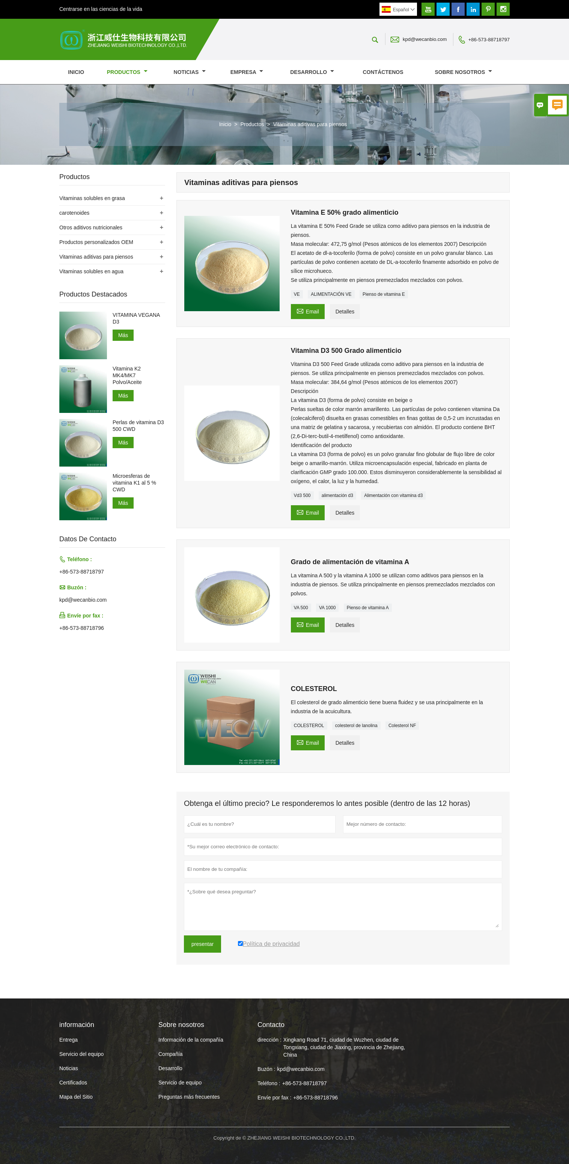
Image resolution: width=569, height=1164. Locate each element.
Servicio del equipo (81, 1054)
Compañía (170, 1054)
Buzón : (266, 1069)
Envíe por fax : (274, 1098)
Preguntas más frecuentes (189, 1097)
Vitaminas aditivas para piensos (96, 257)
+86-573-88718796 (81, 628)
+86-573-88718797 (489, 39)
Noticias (68, 1068)
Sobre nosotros (463, 72)
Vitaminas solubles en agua (91, 271)
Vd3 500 (302, 495)
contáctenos (383, 72)
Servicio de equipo (180, 1083)
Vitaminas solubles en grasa (92, 198)
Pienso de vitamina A (368, 607)
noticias (190, 72)
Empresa (246, 72)
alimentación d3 (337, 495)
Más (123, 335)
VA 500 (301, 607)
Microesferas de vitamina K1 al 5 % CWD (134, 482)
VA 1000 (327, 607)
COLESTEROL (309, 725)
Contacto (270, 1024)
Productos (127, 72)
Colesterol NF (402, 725)
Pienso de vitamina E (384, 294)
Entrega (68, 1040)
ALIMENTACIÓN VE (331, 294)
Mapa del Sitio (76, 1097)
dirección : (269, 1040)
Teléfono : (268, 1083)
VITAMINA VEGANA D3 (136, 318)
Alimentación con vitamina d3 (393, 495)
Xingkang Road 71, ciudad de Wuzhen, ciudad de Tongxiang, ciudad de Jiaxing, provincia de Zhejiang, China (344, 1047)
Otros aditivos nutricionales (90, 227)
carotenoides (74, 213)
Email (308, 311)
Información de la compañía (190, 1040)
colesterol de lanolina (356, 725)
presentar (202, 944)
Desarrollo (312, 72)
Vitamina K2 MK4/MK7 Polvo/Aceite (127, 375)
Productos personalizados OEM (96, 242)
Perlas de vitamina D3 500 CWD (138, 425)
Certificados (73, 1083)
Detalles (345, 312)
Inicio (76, 72)
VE (297, 294)
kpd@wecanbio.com (425, 39)
